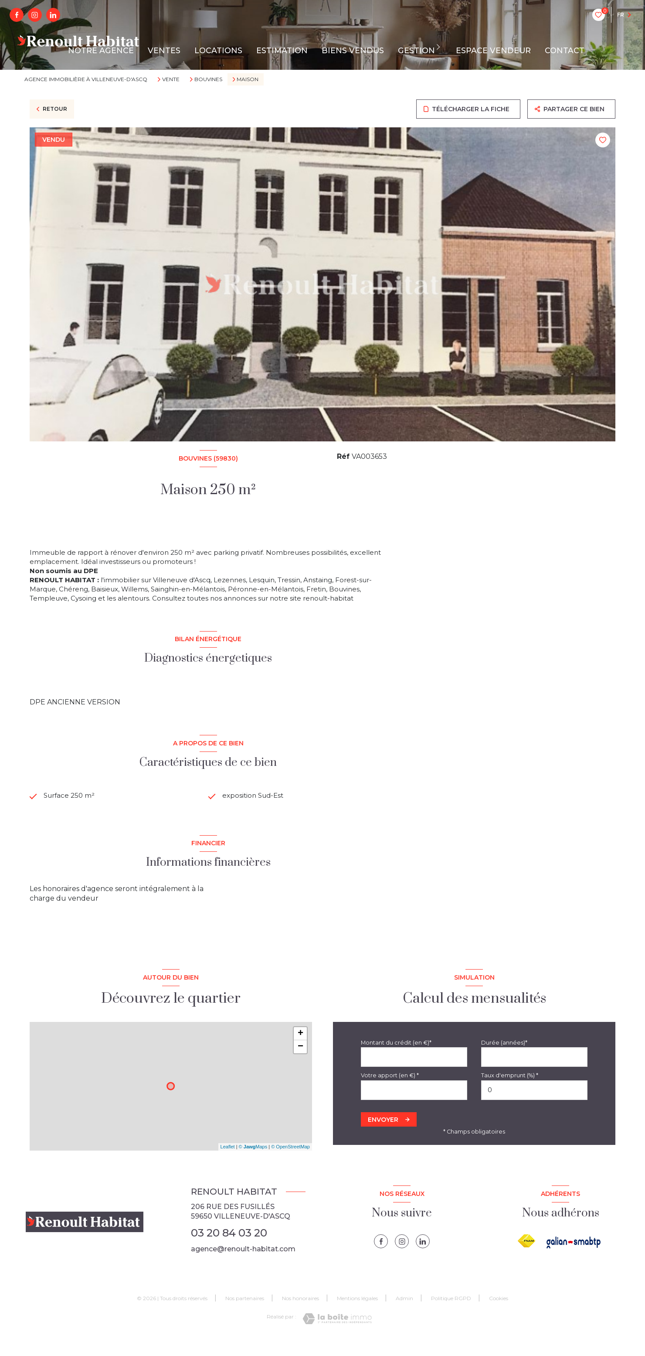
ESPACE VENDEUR (493, 50)
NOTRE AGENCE (101, 50)
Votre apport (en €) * (390, 1089)
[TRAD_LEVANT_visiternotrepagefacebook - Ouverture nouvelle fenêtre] (17, 15)
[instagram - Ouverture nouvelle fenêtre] (35, 15)
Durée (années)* (504, 1056)
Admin (404, 1312)
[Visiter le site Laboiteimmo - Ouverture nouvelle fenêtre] (337, 1333)
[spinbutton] (534, 1104)
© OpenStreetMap (290, 1161)
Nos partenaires (244, 1312)
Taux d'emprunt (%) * (509, 1089)
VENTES (164, 50)
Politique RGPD (451, 1312)
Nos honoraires (300, 1312)
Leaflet (228, 1161)
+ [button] (300, 1047)
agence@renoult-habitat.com (243, 1263)
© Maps (253, 1161)
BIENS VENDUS (353, 50)
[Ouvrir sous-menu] (440, 47)
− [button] (300, 1060)
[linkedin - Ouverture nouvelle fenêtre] (53, 15)
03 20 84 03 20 (229, 1246)
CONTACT (564, 50)
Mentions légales (357, 1312)
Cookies (498, 1313)
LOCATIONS (218, 50)
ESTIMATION (282, 50)
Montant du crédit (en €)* (396, 1056)
